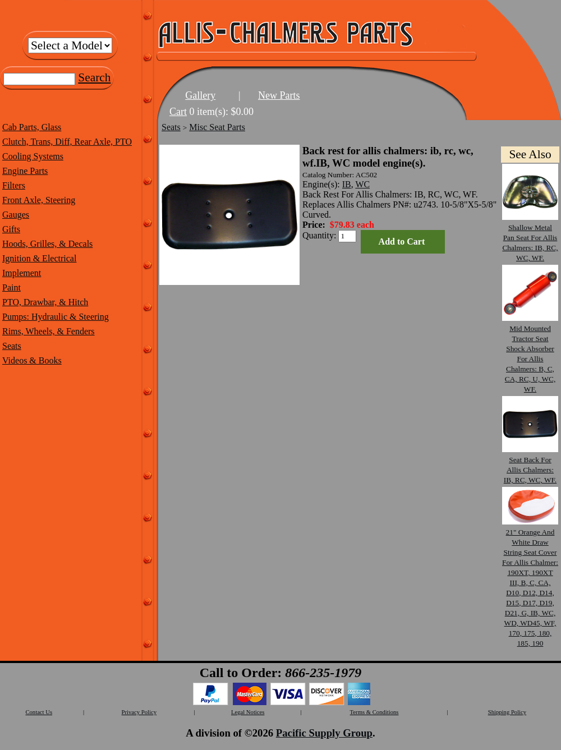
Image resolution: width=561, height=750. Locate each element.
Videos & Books (32, 360)
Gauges (15, 214)
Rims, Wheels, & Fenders (48, 331)
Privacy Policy (139, 712)
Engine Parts (25, 171)
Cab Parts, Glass (31, 127)
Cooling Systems (32, 156)
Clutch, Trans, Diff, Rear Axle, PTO (67, 141)
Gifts (11, 229)
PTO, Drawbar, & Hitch (45, 302)
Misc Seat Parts (217, 127)
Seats (11, 346)
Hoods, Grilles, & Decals (47, 244)
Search (94, 77)
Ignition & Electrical (39, 258)
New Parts (279, 95)
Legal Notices (247, 712)
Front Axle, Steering (38, 200)
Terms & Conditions (374, 712)
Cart (178, 111)
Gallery (200, 95)
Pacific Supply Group (324, 733)
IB (346, 184)
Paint (11, 287)
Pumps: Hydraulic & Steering (55, 316)
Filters (13, 185)
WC (362, 184)
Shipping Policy (507, 712)
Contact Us (38, 712)
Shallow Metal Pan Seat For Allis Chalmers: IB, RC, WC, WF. (530, 237)
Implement (21, 273)
